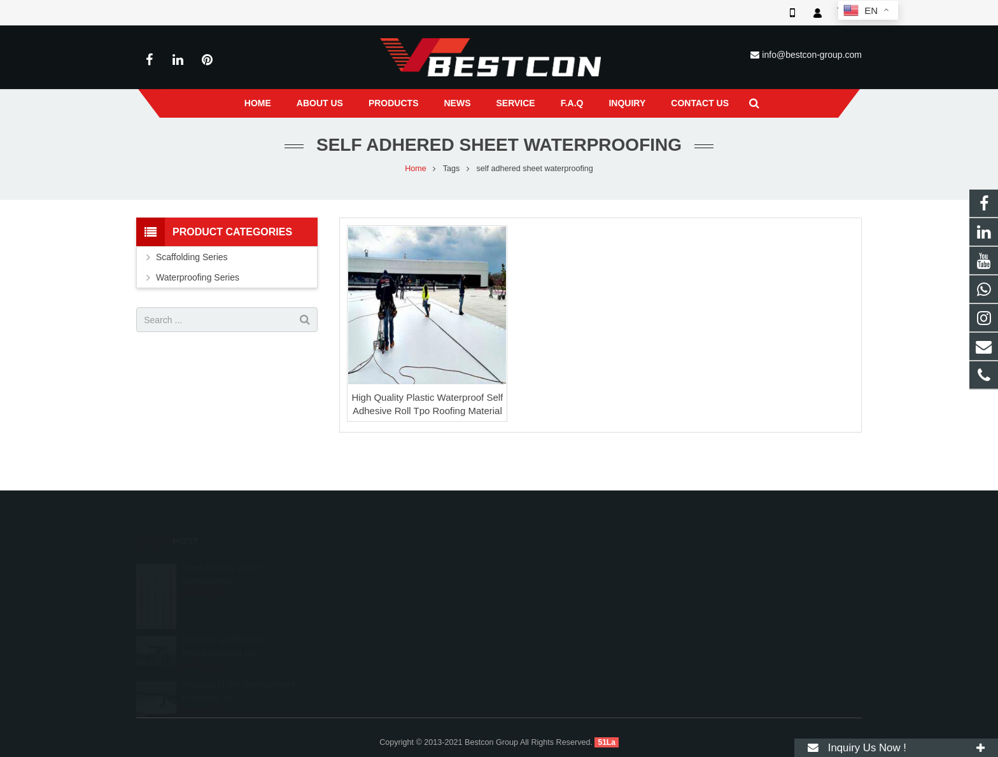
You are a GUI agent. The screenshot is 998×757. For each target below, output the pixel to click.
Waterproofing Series (197, 277)
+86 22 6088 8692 (553, 583)
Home (415, 168)
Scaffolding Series (192, 257)
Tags (451, 168)
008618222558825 (555, 564)
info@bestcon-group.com (812, 55)
